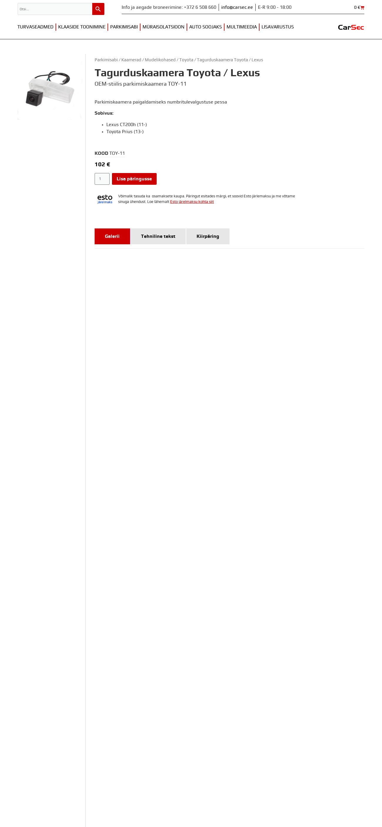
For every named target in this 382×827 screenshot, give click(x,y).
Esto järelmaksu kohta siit (192, 202)
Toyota (186, 60)
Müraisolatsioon (164, 27)
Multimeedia (242, 27)
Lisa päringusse (134, 179)
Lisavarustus (278, 27)
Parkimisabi (124, 27)
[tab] (112, 236)
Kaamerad (131, 60)
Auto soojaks (205, 27)
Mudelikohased (160, 60)
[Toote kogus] (102, 179)
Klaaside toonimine (81, 27)
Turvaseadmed (35, 27)
